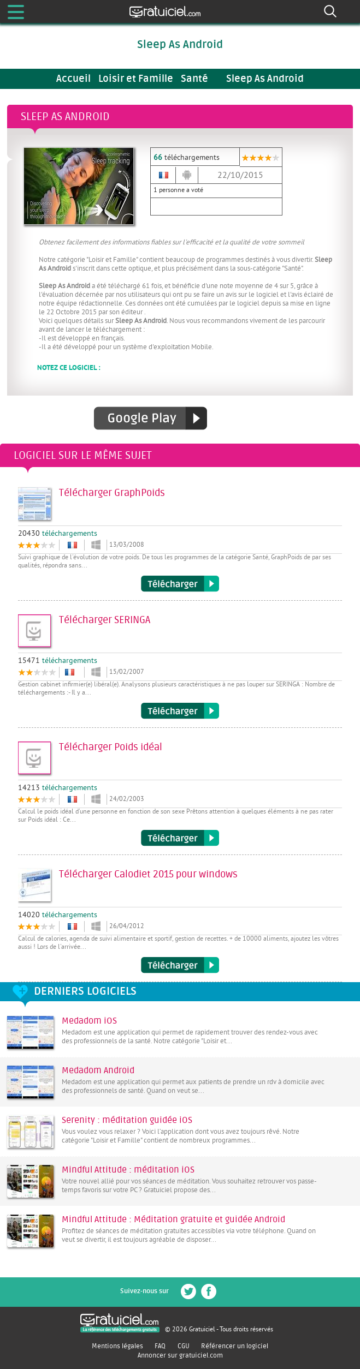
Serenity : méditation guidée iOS (127, 1120)
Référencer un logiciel (234, 1346)
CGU (184, 1346)
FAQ (160, 1346)
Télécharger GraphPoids (180, 584)
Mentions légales (117, 1346)
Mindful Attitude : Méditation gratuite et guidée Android (173, 1219)
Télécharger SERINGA (180, 711)
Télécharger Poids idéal (180, 838)
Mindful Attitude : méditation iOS (128, 1170)
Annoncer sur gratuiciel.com (180, 1355)
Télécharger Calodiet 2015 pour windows (180, 965)
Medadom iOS (89, 1021)
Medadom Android (98, 1070)
